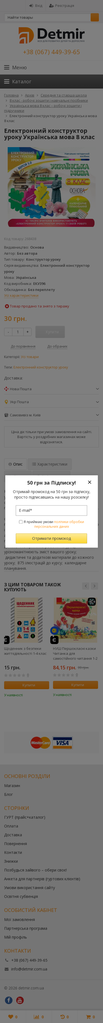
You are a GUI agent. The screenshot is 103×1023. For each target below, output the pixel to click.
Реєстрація (61, 5)
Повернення (15, 843)
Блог (8, 794)
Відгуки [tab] (18, 476)
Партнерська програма (25, 928)
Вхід (35, 5)
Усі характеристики (21, 295)
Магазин (12, 785)
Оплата (11, 826)
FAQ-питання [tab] (51, 476)
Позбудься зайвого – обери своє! (35, 870)
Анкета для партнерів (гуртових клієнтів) (42, 878)
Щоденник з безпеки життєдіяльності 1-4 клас (25, 651)
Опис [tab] (16, 464)
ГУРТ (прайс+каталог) (24, 817)
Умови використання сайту (29, 887)
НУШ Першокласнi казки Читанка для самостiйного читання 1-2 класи (75, 653)
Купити (25, 685)
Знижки (11, 861)
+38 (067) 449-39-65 (51, 52)
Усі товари (30, 356)
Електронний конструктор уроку (40, 367)
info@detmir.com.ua (29, 969)
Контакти (13, 852)
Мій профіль (15, 937)
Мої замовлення (19, 919)
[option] (26, 647)
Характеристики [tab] (49, 464)
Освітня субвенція (21, 896)
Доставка (13, 834)
